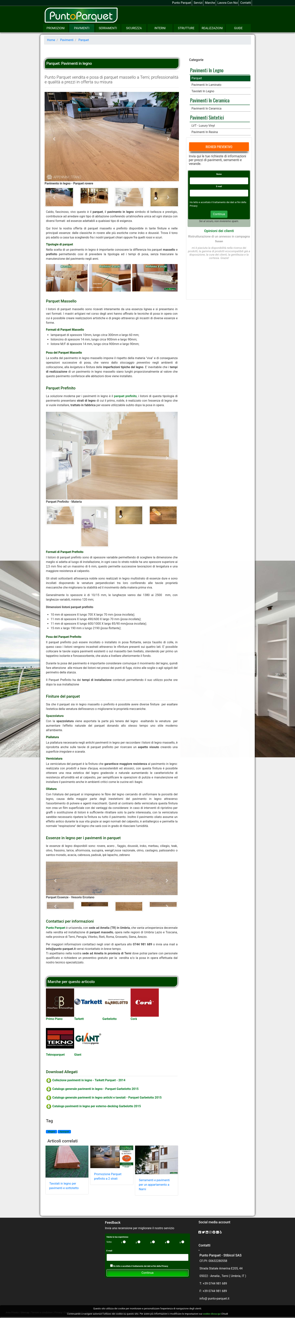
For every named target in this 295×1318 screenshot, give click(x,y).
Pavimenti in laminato (206, 85)
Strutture (186, 28)
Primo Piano (54, 1019)
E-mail (219, 186)
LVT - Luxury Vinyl (203, 125)
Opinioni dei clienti (219, 231)
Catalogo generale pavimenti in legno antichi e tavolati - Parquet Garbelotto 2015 (104, 1097)
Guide (238, 28)
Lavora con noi (227, 3)
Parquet (197, 78)
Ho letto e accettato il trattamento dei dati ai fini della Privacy (139, 1265)
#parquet (64, 1131)
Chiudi (224, 1313)
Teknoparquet (55, 1054)
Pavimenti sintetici (207, 117)
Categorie (196, 60)
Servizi (198, 3)
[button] (55, 139)
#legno (51, 1131)
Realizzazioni (212, 28)
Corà (134, 1019)
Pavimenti (81, 28)
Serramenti (108, 28)
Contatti (245, 3)
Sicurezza (134, 28)
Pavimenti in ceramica (210, 100)
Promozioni (55, 28)
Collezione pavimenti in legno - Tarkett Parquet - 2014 (85, 1080)
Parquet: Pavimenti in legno (69, 63)
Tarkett (79, 1019)
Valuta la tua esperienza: (117, 1237)
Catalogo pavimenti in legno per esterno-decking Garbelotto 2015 (93, 1106)
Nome (219, 174)
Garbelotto (109, 1019)
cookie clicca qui (211, 1313)
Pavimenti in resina (205, 132)
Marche (210, 3)
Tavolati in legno (203, 91)
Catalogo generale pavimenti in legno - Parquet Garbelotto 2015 (92, 1089)
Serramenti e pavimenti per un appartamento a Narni (154, 1184)
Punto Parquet (181, 3)
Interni (160, 28)
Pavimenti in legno (207, 70)
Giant (77, 1054)
